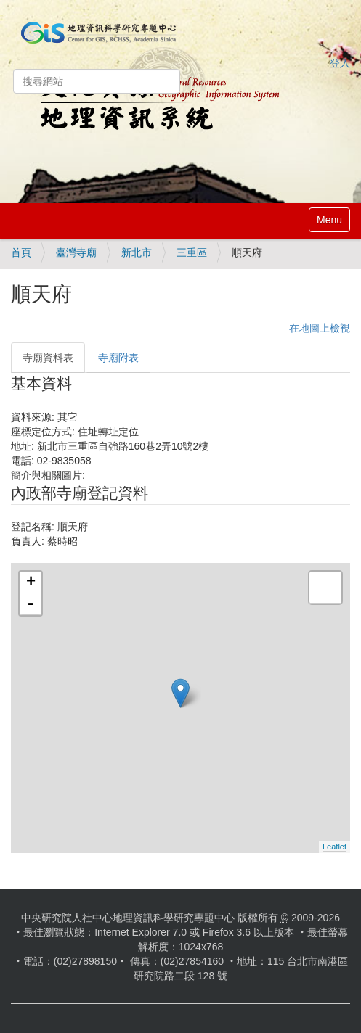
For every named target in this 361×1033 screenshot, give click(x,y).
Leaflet (334, 846)
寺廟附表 (118, 357)
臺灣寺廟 (76, 252)
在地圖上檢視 (319, 328)
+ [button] (31, 582)
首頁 (21, 252)
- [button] (30, 604)
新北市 (136, 252)
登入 (340, 63)
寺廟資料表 (48, 357)
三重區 (192, 252)
